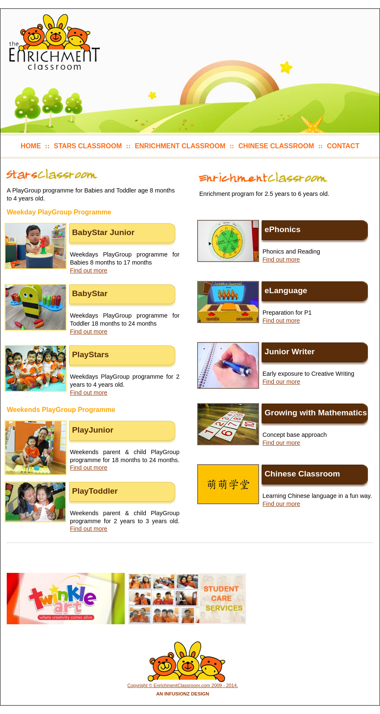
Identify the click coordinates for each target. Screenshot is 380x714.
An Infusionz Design (182, 693)
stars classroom (88, 146)
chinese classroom (276, 146)
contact (343, 146)
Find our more (281, 381)
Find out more (88, 270)
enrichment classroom (180, 146)
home (31, 146)
